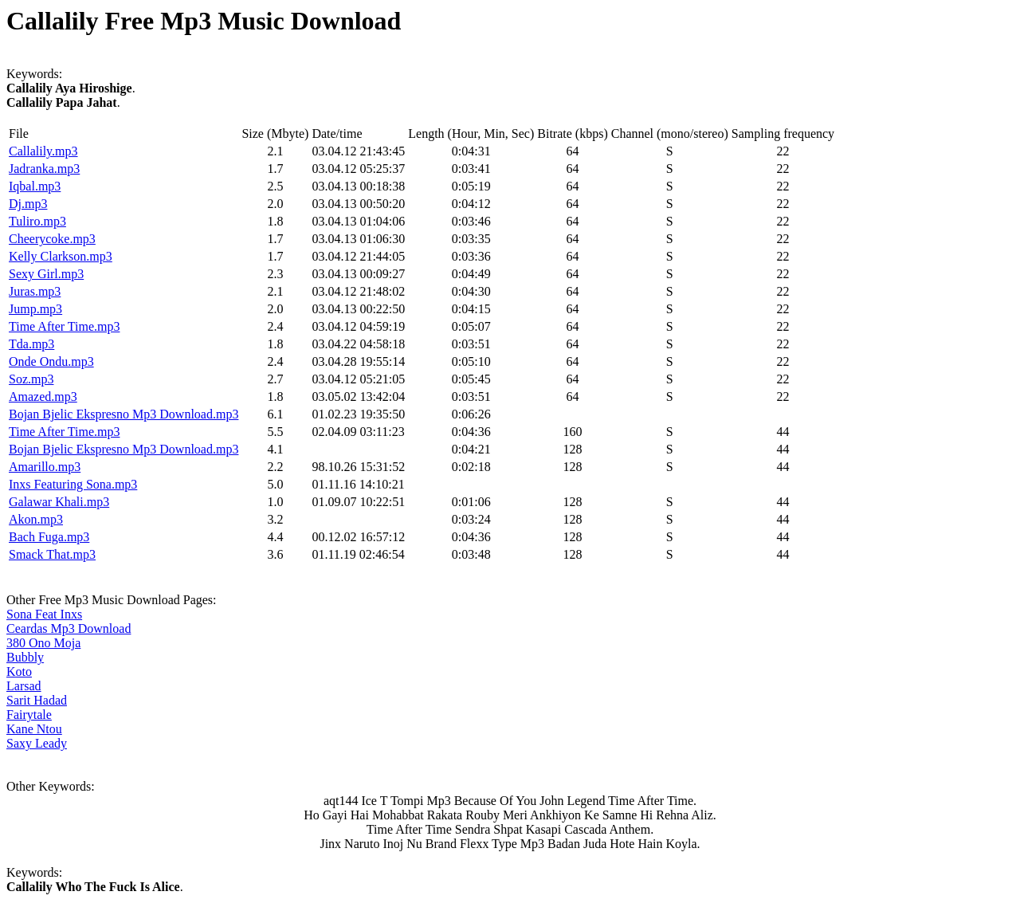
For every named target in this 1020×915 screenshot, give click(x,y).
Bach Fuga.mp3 (49, 537)
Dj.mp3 (28, 203)
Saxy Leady (36, 743)
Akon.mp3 (36, 519)
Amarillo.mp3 (44, 466)
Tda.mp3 (31, 344)
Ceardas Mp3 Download (68, 628)
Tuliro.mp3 (37, 221)
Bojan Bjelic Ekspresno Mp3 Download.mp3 (123, 414)
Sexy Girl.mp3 (46, 274)
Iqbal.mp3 (35, 186)
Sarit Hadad (36, 700)
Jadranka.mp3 (44, 168)
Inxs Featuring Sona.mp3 (73, 484)
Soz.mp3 (31, 379)
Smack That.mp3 (52, 554)
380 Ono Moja (43, 643)
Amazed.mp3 (43, 396)
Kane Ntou (34, 729)
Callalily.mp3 (43, 151)
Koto (19, 671)
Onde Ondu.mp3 (51, 361)
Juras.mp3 (35, 291)
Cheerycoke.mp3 (52, 238)
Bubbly (25, 657)
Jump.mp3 (35, 309)
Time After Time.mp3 (64, 326)
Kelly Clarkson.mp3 (60, 256)
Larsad (23, 686)
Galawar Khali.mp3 (59, 502)
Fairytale (29, 714)
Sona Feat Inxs (44, 614)
